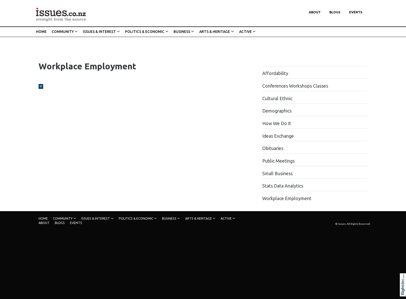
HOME (41, 32)
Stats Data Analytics (282, 185)
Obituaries (272, 148)
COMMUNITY (63, 32)
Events (355, 12)
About (315, 12)
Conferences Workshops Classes (295, 85)
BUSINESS (182, 32)
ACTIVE (245, 32)
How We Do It (276, 123)
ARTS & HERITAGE (214, 32)
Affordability (275, 73)
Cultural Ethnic (277, 98)
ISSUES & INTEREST (99, 32)
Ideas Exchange (278, 136)
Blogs (334, 12)
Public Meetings (278, 160)
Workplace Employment (286, 198)
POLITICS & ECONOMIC (144, 32)
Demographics (277, 110)
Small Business (277, 173)
